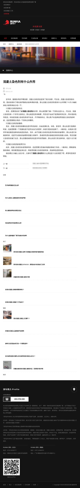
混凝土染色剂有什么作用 (32, 44)
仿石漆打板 (7, 8)
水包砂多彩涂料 (21, 432)
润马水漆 (8, 88)
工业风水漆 (34, 38)
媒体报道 (19, 44)
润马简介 (44, 38)
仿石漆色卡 (7, 5)
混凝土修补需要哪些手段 (41, 163)
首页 (5, 38)
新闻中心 (54, 38)
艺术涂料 (24, 38)
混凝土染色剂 (51, 430)
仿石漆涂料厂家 (58, 405)
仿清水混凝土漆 (40, 430)
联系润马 (63, 38)
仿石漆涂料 (14, 38)
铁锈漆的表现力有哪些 (40, 168)
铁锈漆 (27, 430)
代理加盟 (73, 38)
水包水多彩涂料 (11, 432)
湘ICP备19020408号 (45, 485)
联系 (34, 485)
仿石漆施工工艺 (8, 11)
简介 (10, 485)
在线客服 (6, 13)
